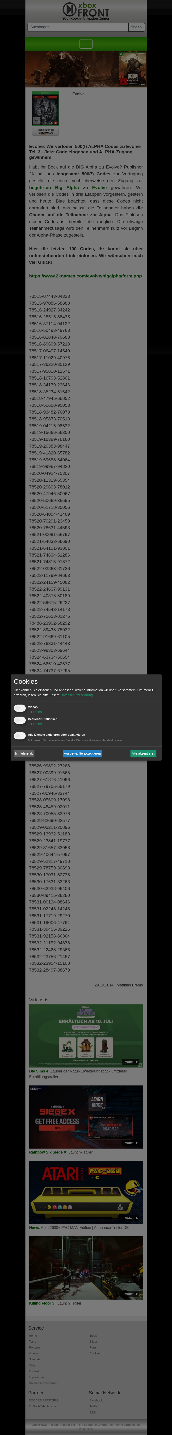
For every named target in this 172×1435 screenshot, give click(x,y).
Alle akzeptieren (143, 753)
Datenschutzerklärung (77, 695)
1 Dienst (35, 712)
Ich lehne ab (24, 753)
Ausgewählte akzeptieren (82, 753)
